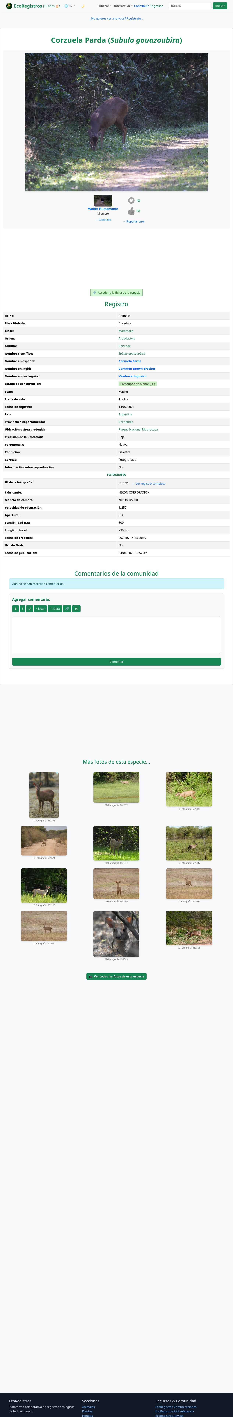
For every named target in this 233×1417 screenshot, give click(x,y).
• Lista (40, 609)
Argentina (125, 414)
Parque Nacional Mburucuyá (138, 429)
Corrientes (126, 422)
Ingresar (157, 6)
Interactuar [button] (122, 6)
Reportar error (134, 221)
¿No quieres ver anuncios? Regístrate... (116, 18)
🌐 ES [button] (68, 6)
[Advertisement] (116, 259)
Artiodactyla (127, 338)
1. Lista (55, 609)
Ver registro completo (149, 484)
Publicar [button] (103, 6)
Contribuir (141, 6)
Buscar (220, 6)
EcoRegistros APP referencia (174, 1411)
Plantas (87, 1411)
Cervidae (125, 346)
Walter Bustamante (103, 209)
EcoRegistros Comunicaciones (176, 1407)
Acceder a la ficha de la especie (116, 292)
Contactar (103, 219)
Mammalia (126, 331)
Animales (88, 1407)
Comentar (116, 662)
